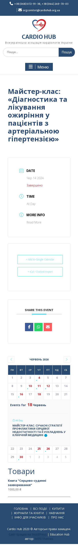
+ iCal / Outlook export (40, 271)
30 (21, 457)
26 (48, 449)
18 (39, 394)
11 (39, 386)
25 (39, 449)
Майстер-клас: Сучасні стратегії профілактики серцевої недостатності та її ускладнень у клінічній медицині (39, 430)
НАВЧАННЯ (56, 513)
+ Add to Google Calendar (40, 259)
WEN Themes (44, 539)
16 (21, 394)
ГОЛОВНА (21, 508)
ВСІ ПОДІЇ (40, 508)
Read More (34, 222)
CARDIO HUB (39, 36)
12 (48, 386)
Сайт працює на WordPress (28, 534)
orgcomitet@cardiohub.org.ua (41, 10)
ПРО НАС (57, 517)
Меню (38, 66)
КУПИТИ (58, 508)
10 (30, 386)
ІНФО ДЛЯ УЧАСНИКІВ (30, 517)
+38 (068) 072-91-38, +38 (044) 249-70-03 (41, 3)
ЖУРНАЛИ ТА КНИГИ (29, 513)
